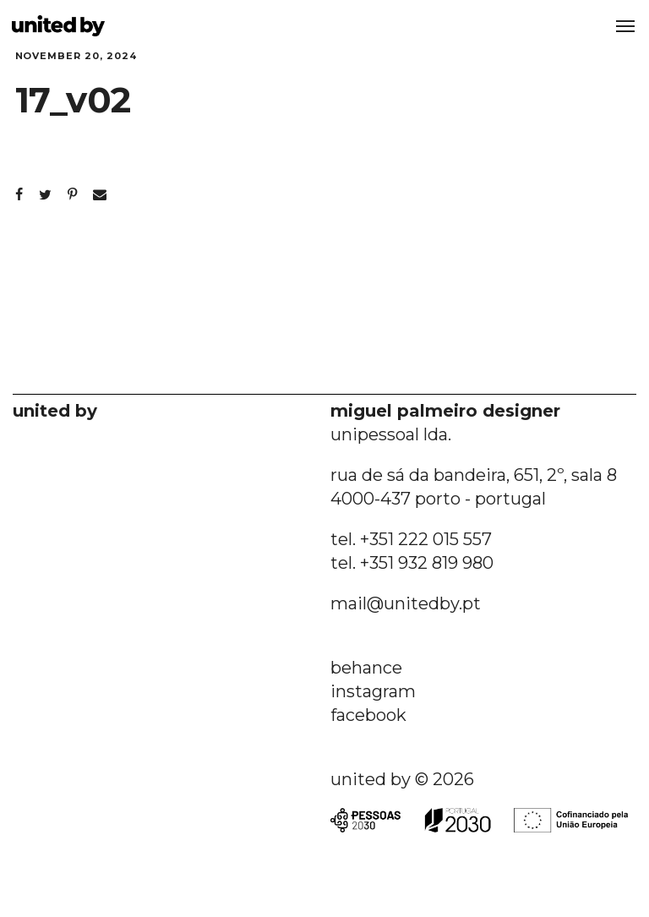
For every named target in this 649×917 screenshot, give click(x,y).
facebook (368, 715)
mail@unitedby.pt (405, 603)
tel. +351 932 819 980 (412, 563)
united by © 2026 (402, 779)
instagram (373, 691)
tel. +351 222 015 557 (411, 539)
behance (366, 668)
